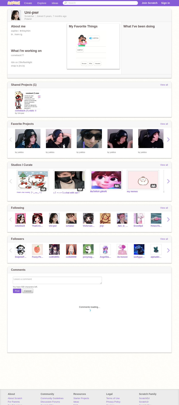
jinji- (102, 226)
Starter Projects (81, 398)
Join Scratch (149, 2)
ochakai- (70, 226)
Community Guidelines (52, 398)
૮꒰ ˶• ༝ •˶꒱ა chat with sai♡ (66, 193)
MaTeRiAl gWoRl (98, 191)
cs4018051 (54, 257)
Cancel (27, 291)
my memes (132, 191)
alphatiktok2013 (156, 257)
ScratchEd (144, 398)
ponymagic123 (89, 257)
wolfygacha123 (139, 257)
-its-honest (122, 257)
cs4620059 (71, 257)
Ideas (55, 3)
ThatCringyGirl (38, 226)
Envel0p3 (138, 226)
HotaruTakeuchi (156, 226)
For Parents (14, 401)
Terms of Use (113, 398)
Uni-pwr (21, 113)
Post (17, 291)
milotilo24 (20, 226)
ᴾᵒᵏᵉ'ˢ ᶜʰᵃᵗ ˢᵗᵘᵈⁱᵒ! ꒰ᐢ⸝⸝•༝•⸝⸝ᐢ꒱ (29, 193)
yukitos (21, 152)
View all (164, 84)
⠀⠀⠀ (17, 150)
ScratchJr (144, 401)
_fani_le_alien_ (122, 226)
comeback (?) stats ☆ (26, 110)
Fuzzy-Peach (38, 257)
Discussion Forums (50, 401)
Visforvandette (89, 226)
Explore (41, 3)
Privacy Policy (113, 401)
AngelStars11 (106, 257)
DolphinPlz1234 (21, 257)
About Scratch (15, 398)
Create (28, 3)
